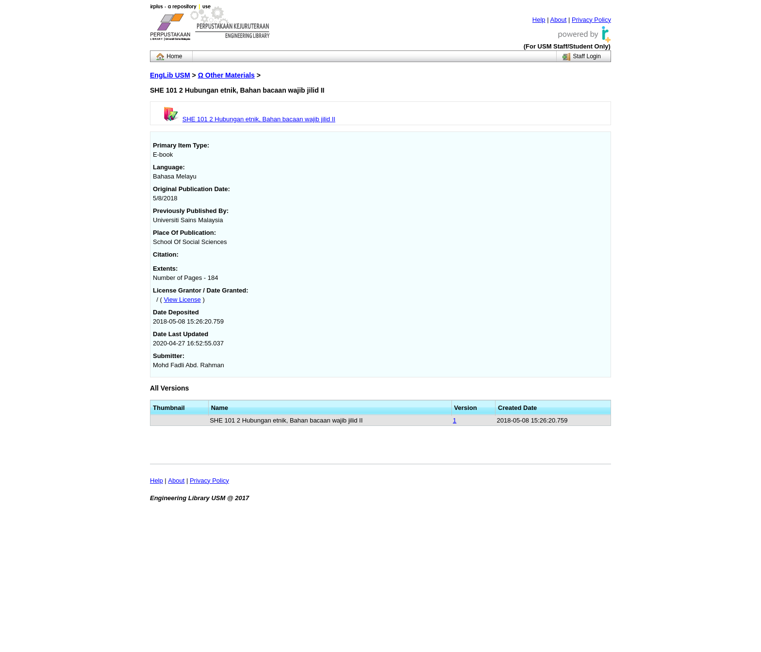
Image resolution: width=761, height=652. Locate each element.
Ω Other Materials (226, 75)
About (558, 19)
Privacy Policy (591, 19)
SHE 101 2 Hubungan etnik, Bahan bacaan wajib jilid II (258, 119)
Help (539, 19)
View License (182, 299)
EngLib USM (170, 75)
